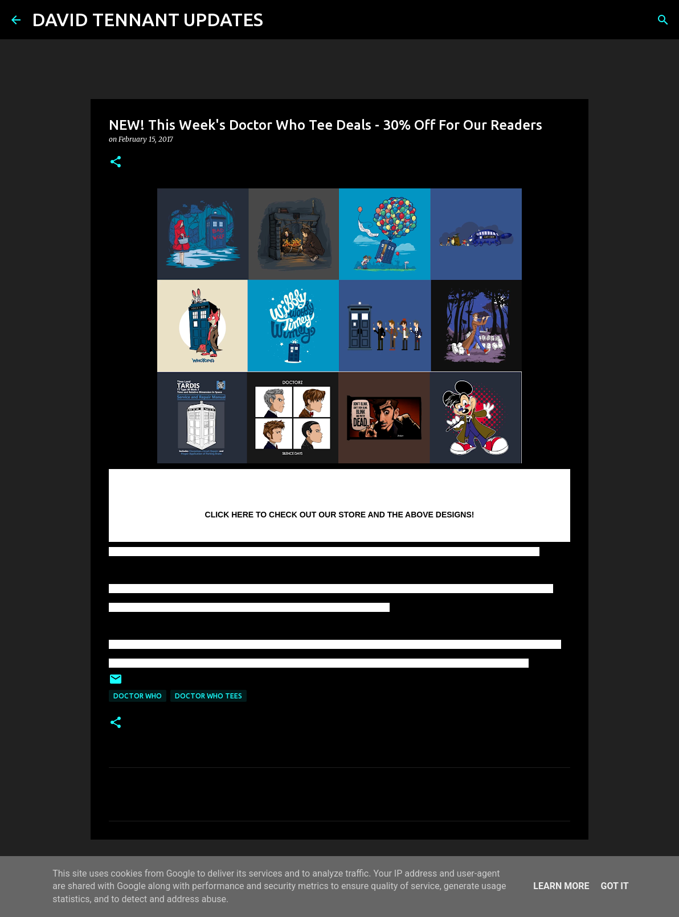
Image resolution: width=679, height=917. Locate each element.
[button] (115, 162)
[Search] (279, 20)
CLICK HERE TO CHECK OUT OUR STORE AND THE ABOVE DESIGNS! (340, 514)
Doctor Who (137, 696)
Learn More (561, 886)
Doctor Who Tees (208, 696)
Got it (614, 886)
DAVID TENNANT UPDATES (147, 19)
